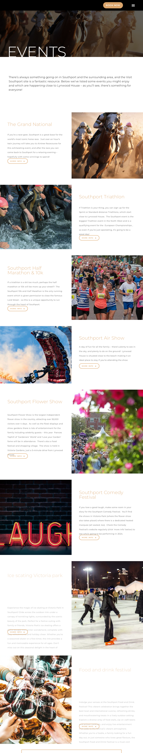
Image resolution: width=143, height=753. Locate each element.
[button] (133, 5)
